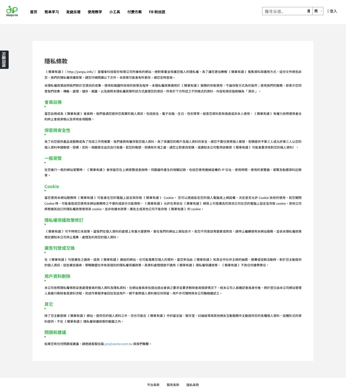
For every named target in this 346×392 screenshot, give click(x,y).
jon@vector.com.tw (119, 343)
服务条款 (173, 384)
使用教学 (95, 11)
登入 (332, 11)
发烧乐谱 (73, 11)
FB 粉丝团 (157, 11)
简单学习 (51, 11)
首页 (33, 11)
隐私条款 (192, 384)
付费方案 (134, 11)
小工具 (114, 11)
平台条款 (153, 384)
